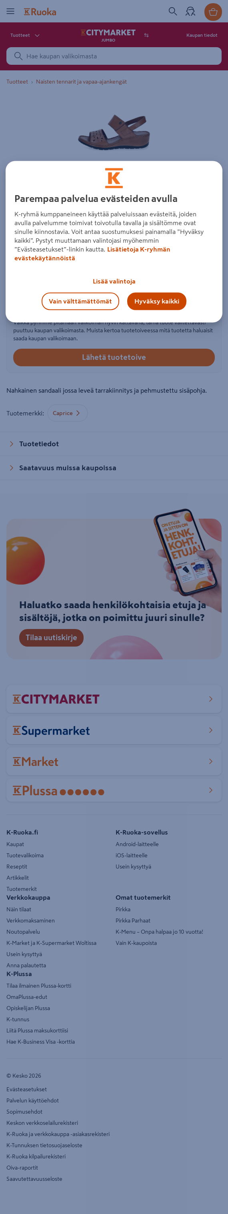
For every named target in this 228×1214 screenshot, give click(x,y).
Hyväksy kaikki (156, 301)
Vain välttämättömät (80, 301)
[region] (114, 242)
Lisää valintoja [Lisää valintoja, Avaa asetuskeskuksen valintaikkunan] (114, 281)
